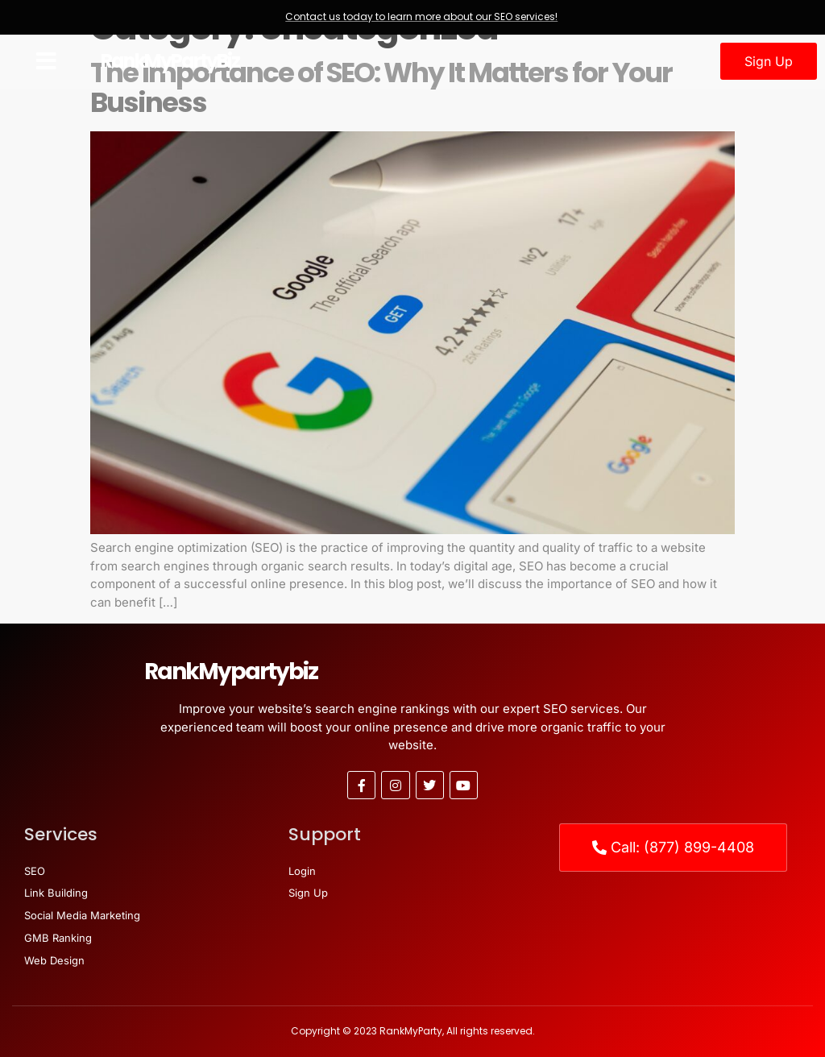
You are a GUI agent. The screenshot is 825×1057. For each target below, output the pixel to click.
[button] (46, 61)
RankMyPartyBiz (170, 61)
